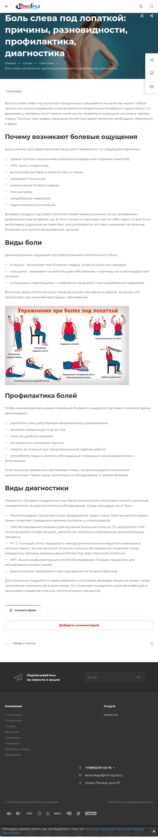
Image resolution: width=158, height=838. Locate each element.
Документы (13, 754)
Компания (13, 706)
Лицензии (12, 743)
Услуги (109, 706)
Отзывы (10, 726)
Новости (111, 715)
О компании (13, 714)
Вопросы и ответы (17, 749)
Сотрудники (13, 720)
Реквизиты (12, 737)
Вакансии (12, 731)
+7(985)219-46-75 (98, 768)
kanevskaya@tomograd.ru (104, 775)
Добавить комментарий (79, 625)
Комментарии (23, 610)
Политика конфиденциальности (130, 802)
